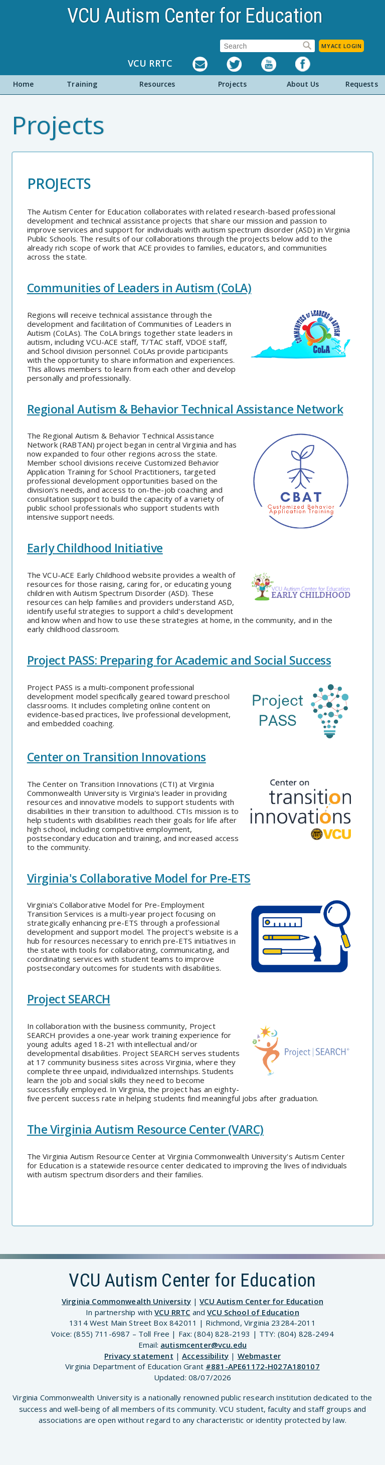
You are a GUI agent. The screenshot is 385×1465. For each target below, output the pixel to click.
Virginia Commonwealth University (126, 1301)
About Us (303, 84)
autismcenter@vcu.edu (203, 1345)
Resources (157, 84)
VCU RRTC (150, 63)
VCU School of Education (253, 1312)
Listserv (209, 64)
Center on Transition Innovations (116, 757)
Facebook (312, 64)
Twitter (244, 64)
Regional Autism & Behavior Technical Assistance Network (185, 409)
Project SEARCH (68, 999)
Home (23, 84)
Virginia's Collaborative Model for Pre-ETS (139, 878)
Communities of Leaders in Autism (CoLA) (139, 288)
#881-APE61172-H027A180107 (263, 1366)
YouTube (278, 64)
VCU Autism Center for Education (195, 16)
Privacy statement (138, 1356)
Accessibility (205, 1356)
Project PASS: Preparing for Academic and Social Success (179, 660)
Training (82, 84)
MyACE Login (341, 46)
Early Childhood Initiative (95, 548)
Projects (232, 84)
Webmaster (259, 1356)
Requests (361, 84)
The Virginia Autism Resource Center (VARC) (145, 1129)
